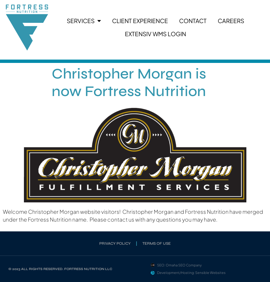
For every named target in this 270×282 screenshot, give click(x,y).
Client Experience (140, 20)
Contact (193, 20)
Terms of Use (156, 243)
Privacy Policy (115, 243)
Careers (231, 20)
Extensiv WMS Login (155, 34)
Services (84, 21)
